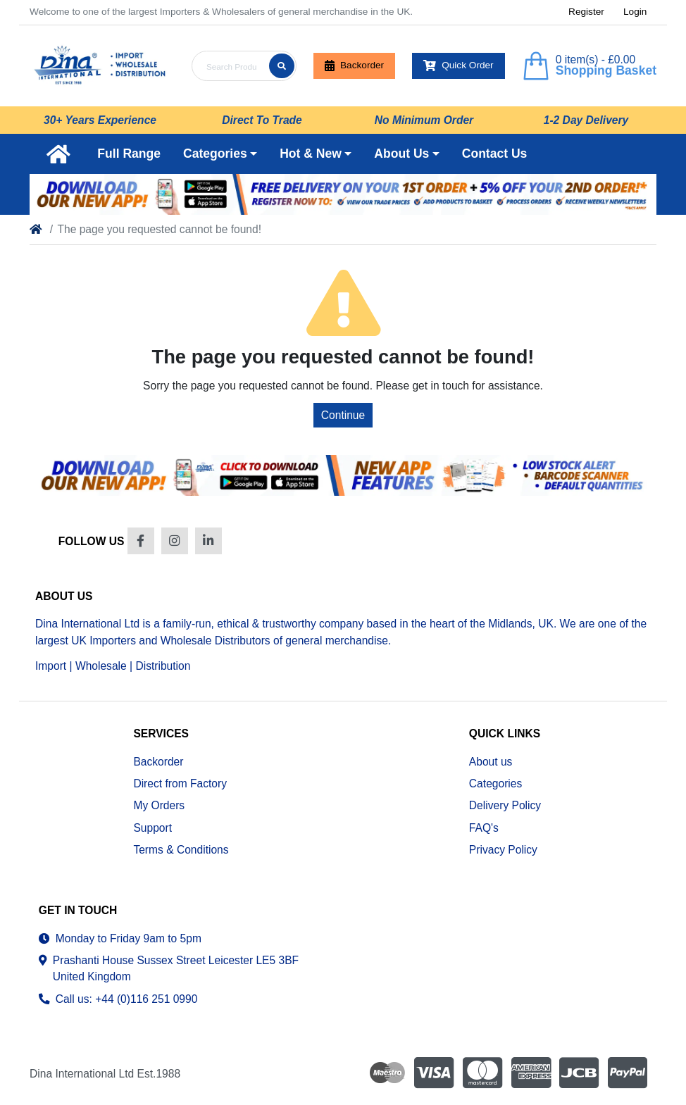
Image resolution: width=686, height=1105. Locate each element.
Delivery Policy (505, 805)
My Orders (159, 805)
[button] (220, 153)
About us (491, 762)
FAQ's (484, 828)
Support (152, 828)
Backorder (354, 65)
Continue (343, 415)
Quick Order (458, 65)
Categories (495, 783)
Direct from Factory (180, 783)
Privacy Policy (503, 850)
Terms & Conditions (180, 850)
